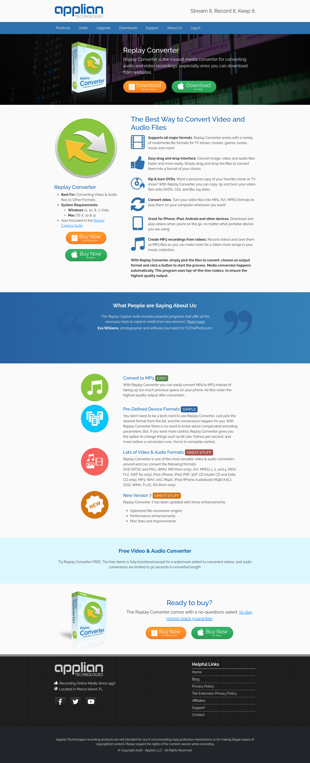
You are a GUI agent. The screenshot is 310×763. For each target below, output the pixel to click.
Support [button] (152, 28)
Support (198, 708)
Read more (196, 322)
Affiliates (198, 701)
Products (63, 28)
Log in (195, 28)
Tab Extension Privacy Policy (214, 693)
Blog (195, 679)
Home (197, 672)
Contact (198, 715)
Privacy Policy (203, 686)
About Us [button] (174, 28)
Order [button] (83, 28)
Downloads (128, 28)
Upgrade (103, 28)
